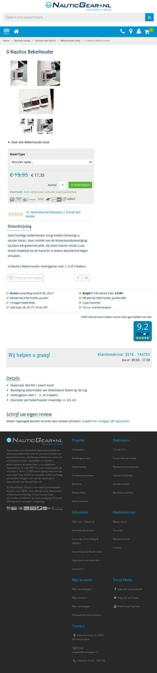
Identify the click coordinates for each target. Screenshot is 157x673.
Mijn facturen (79, 597)
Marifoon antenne (123, 492)
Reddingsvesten (81, 458)
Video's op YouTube (126, 606)
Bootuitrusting (22, 40)
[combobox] (78, 17)
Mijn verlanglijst (81, 606)
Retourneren (120, 521)
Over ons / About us (83, 521)
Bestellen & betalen (83, 530)
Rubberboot (78, 492)
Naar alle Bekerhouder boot (30, 142)
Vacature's (78, 569)
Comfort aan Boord (45, 40)
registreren (122, 421)
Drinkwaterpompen (83, 475)
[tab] (13, 378)
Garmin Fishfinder (123, 475)
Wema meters (80, 501)
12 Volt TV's (119, 449)
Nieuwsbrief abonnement (86, 615)
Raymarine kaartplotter (126, 467)
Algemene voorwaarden (86, 560)
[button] (27, 126)
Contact (117, 547)
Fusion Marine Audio (124, 458)
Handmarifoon (121, 484)
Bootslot (77, 484)
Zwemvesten (79, 467)
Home (6, 40)
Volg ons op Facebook (127, 589)
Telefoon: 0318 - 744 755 (88, 660)
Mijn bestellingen (82, 589)
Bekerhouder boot (70, 40)
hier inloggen (101, 421)
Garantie (118, 530)
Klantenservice (121, 539)
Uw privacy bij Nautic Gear (87, 551)
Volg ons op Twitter (126, 597)
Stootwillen (78, 449)
